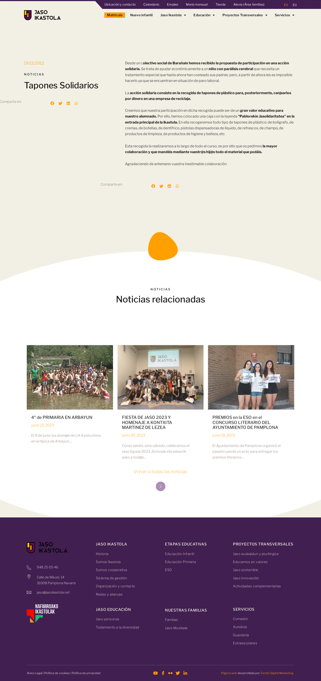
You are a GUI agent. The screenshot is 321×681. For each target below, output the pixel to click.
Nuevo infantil (141, 15)
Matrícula (114, 15)
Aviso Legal (34, 673)
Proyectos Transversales (244, 15)
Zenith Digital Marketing (277, 673)
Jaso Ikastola (173, 15)
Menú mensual (197, 4)
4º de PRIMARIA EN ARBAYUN (61, 500)
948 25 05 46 (47, 567)
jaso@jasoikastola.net (53, 592)
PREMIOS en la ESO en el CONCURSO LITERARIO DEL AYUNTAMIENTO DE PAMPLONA (245, 505)
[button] (52, 103)
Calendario (151, 4)
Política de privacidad (86, 673)
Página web (229, 673)
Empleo (172, 4)
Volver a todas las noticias (160, 471)
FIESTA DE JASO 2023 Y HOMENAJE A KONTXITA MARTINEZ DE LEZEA (147, 505)
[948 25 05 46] (29, 567)
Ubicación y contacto (120, 4)
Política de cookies (57, 673)
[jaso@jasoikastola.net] (29, 592)
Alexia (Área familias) (248, 4)
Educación (204, 15)
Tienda (221, 4)
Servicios (284, 15)
